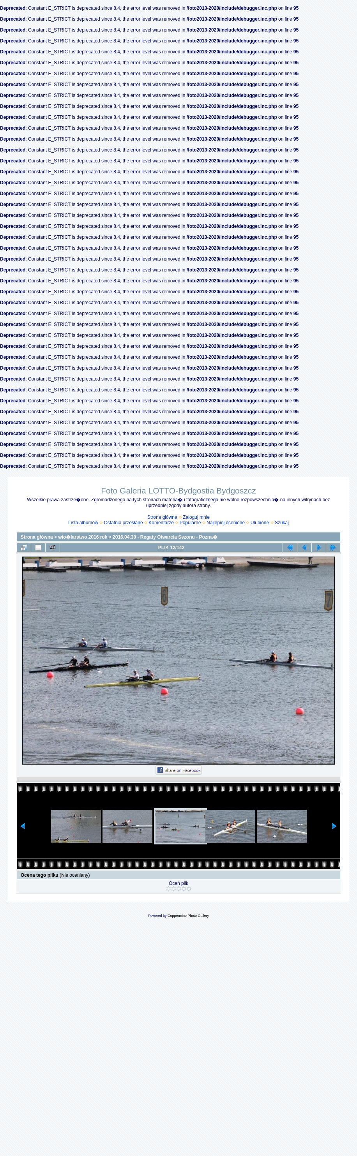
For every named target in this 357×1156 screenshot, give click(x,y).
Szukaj (282, 522)
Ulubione (260, 522)
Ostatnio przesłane (123, 522)
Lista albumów (83, 522)
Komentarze (161, 522)
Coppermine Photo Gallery (188, 916)
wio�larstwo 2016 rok (82, 537)
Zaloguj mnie (196, 517)
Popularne (190, 522)
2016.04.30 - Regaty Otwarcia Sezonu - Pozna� (165, 537)
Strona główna (162, 517)
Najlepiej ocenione (226, 522)
